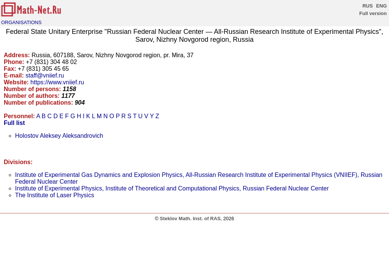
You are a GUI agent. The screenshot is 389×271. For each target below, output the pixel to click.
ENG (381, 6)
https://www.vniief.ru (57, 82)
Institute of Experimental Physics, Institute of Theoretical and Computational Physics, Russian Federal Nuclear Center (172, 188)
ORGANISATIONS (21, 22)
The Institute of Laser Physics (54, 195)
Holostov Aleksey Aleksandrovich (59, 135)
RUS (367, 6)
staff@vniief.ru (45, 75)
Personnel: (19, 116)
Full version (373, 13)
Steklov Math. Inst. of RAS (190, 218)
